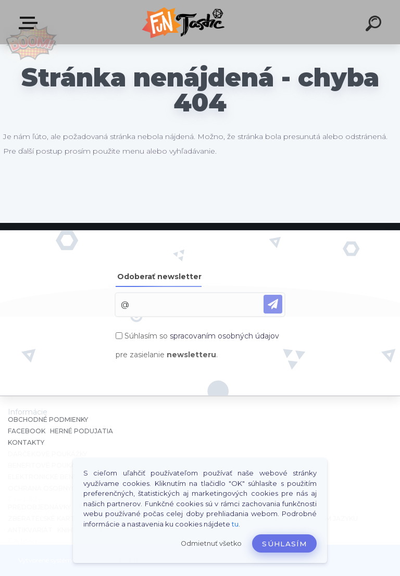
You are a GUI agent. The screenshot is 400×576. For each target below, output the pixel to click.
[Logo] (184, 22)
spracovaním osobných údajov (224, 336)
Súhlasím (284, 544)
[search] (375, 25)
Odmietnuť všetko (211, 543)
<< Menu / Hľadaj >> (30, 23)
